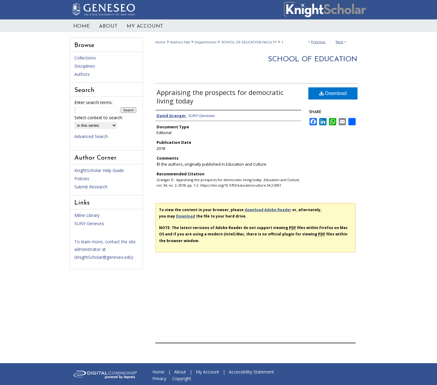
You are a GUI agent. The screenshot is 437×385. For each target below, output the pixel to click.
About (180, 372)
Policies (81, 178)
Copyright (181, 378)
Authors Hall (180, 42)
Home (160, 42)
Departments (205, 42)
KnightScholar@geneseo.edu (104, 257)
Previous (318, 41)
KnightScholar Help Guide (99, 170)
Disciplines (84, 66)
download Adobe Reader (268, 209)
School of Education (312, 59)
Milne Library (87, 215)
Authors (82, 74)
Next (339, 41)
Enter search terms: (93, 102)
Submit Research (90, 187)
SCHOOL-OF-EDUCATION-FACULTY (249, 42)
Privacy (159, 378)
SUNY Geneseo (89, 223)
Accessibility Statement (251, 372)
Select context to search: (98, 117)
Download (333, 93)
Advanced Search (91, 136)
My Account (207, 372)
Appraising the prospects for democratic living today (220, 96)
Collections (85, 58)
